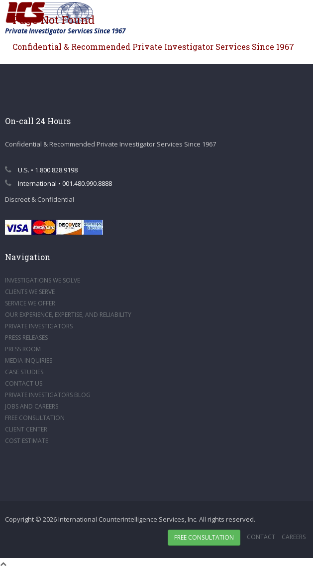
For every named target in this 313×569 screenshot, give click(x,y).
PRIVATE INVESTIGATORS (39, 326)
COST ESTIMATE (26, 440)
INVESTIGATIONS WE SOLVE (42, 280)
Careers (294, 537)
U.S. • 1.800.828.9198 (41, 169)
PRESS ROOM (23, 349)
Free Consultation (204, 537)
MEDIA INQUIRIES (28, 360)
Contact (261, 537)
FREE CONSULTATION (35, 418)
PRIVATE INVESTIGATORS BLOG (48, 395)
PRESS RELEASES (26, 337)
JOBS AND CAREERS (31, 406)
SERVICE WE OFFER (30, 303)
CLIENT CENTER (26, 429)
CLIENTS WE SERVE (30, 291)
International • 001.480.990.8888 (58, 183)
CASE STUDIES (24, 372)
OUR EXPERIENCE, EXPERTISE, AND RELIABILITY (68, 314)
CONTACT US (23, 383)
